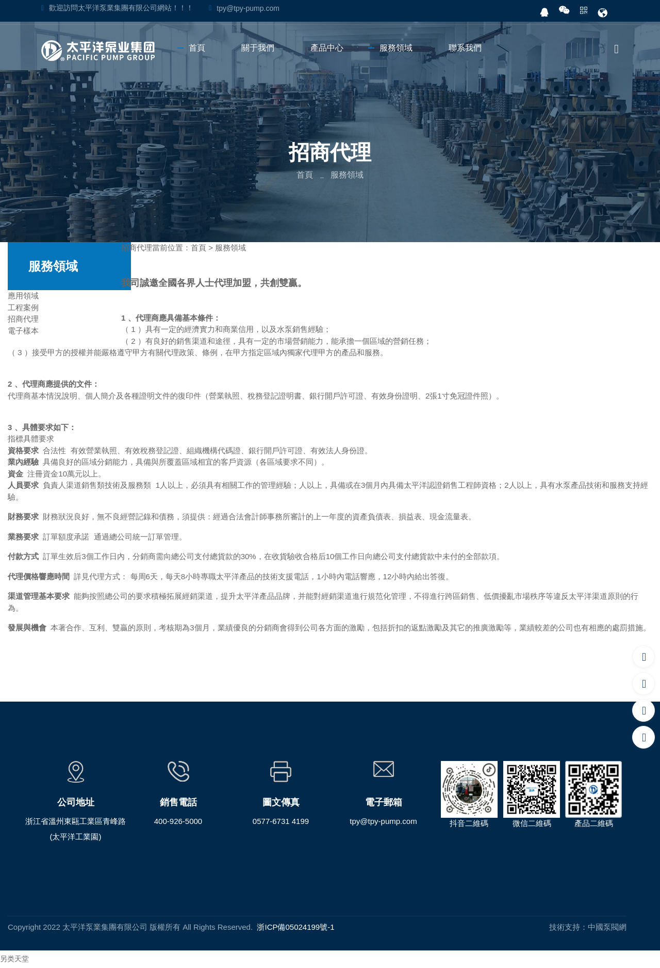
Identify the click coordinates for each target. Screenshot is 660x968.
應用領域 (23, 295)
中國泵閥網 (607, 927)
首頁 (304, 174)
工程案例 (23, 307)
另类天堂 (14, 959)
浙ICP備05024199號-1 (295, 927)
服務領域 (230, 247)
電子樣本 (23, 330)
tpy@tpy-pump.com (248, 8)
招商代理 (23, 318)
